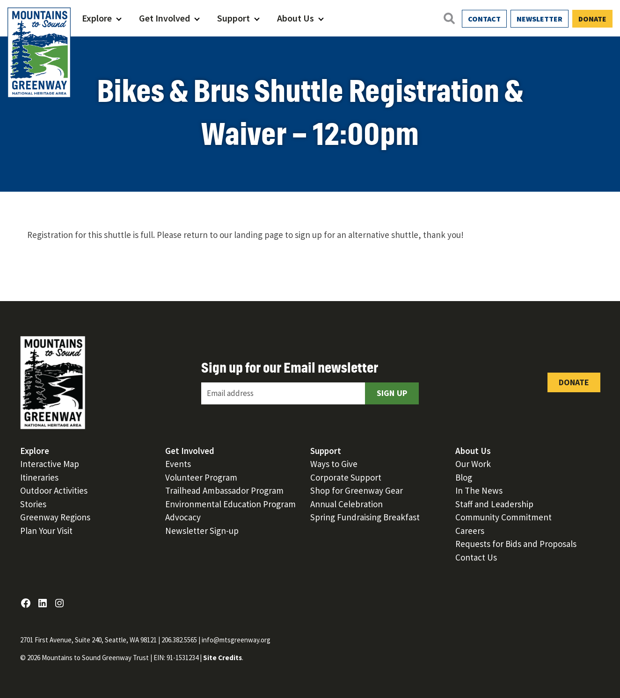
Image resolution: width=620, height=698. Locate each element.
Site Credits (222, 657)
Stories (33, 504)
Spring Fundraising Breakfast (365, 517)
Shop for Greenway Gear (356, 490)
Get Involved (164, 18)
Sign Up (392, 393)
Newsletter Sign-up (202, 530)
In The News (479, 490)
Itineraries (39, 477)
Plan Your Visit (46, 530)
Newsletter (539, 18)
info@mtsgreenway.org (236, 639)
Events (178, 463)
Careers (469, 530)
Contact (484, 18)
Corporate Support (345, 477)
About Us (295, 18)
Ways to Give (333, 463)
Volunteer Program (201, 477)
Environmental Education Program (230, 504)
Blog (463, 477)
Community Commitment (503, 517)
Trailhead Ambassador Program (224, 490)
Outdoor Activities (54, 490)
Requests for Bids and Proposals (515, 543)
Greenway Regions (55, 517)
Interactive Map (49, 463)
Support (233, 18)
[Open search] (449, 18)
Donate (592, 18)
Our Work (473, 463)
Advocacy (183, 517)
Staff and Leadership (494, 504)
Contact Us (476, 557)
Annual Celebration (346, 504)
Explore (97, 18)
